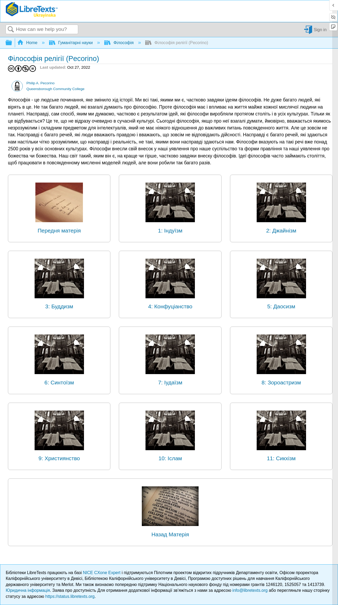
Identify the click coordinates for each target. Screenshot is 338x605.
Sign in (320, 29)
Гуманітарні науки (71, 42)
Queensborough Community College (55, 89)
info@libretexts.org (250, 590)
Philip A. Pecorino (40, 83)
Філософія (119, 42)
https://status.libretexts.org (70, 596)
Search (11, 29)
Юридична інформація (28, 590)
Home (28, 42)
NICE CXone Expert (102, 572)
